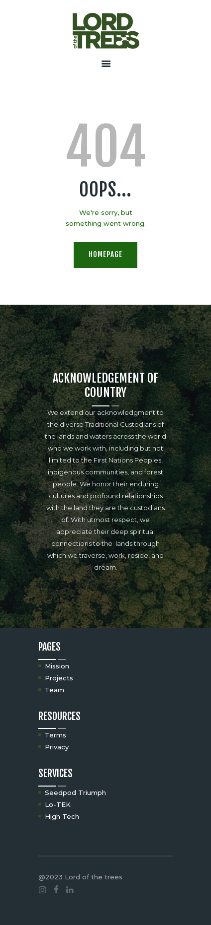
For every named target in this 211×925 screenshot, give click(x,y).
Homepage (105, 254)
